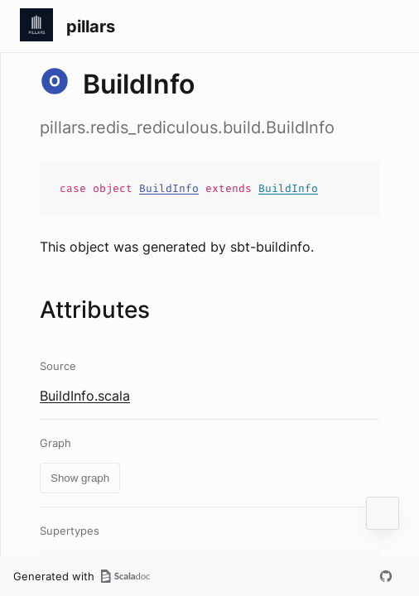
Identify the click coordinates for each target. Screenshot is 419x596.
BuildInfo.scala (85, 395)
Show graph (80, 478)
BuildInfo (169, 188)
